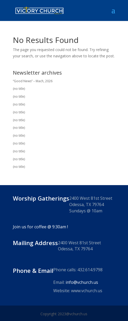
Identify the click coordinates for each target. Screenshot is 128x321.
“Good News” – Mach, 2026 (32, 81)
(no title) (19, 88)
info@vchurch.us (82, 282)
